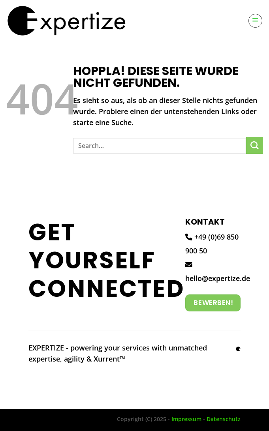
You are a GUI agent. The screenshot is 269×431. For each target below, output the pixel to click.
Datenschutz (224, 419)
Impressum (186, 419)
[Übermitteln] (254, 145)
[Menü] (255, 21)
